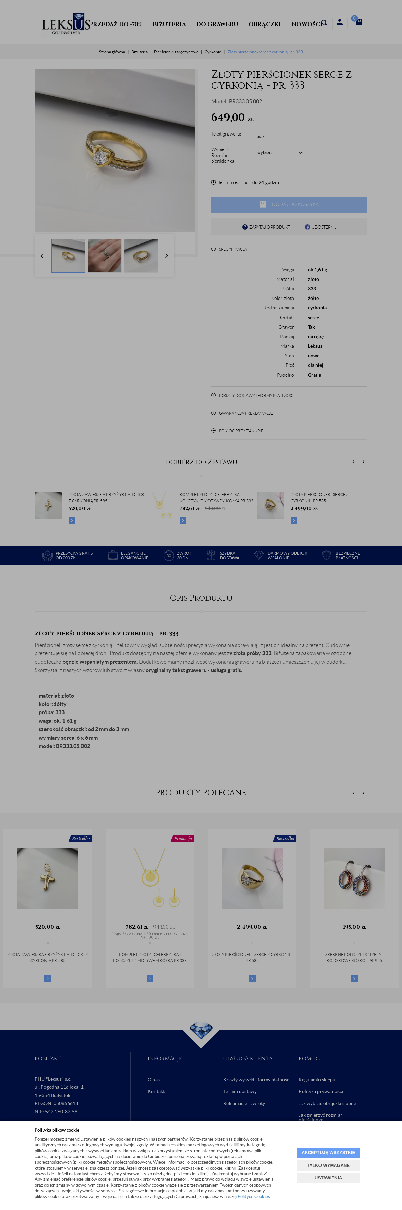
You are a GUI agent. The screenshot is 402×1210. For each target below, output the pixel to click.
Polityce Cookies (254, 1196)
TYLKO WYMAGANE (328, 1165)
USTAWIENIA (328, 1177)
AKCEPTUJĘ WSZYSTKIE (328, 1152)
